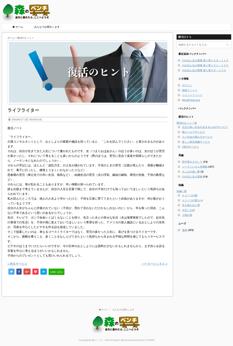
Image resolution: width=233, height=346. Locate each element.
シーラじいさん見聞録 (195, 166)
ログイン (187, 85)
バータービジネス (154, 263)
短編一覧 (182, 191)
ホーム (11, 37)
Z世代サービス (190, 146)
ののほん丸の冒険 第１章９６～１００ (204, 70)
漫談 (184, 230)
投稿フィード (189, 90)
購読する (184, 37)
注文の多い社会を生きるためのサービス (205, 127)
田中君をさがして (192, 161)
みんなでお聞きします (47, 26)
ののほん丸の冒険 (192, 176)
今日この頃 (188, 210)
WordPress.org (191, 100)
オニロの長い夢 (191, 171)
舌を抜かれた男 (191, 205)
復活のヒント (24, 37)
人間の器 (187, 215)
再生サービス (17, 263)
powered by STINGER (143, 340)
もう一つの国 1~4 (192, 200)
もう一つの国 (189, 195)
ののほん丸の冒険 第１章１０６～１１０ (205, 60)
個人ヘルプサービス (193, 132)
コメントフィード (192, 95)
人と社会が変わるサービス (197, 137)
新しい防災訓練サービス (196, 142)
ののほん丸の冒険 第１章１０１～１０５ (205, 65)
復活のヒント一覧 (187, 123)
